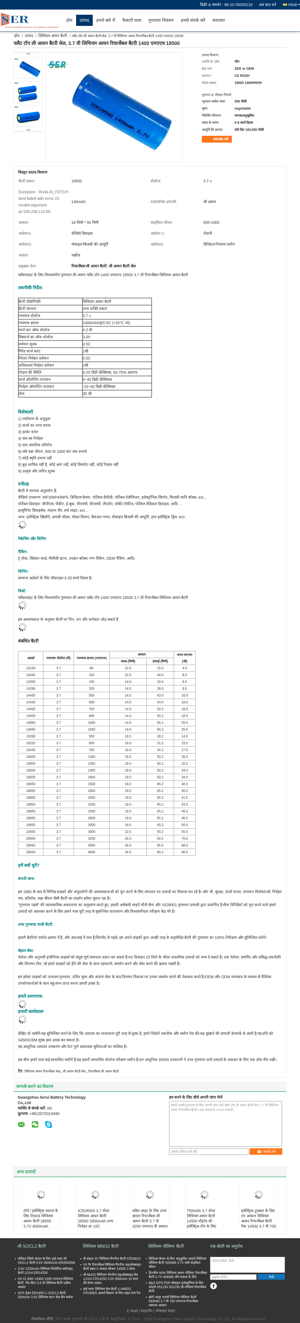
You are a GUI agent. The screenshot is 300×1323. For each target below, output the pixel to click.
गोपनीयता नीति (42, 1319)
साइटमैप (146, 1311)
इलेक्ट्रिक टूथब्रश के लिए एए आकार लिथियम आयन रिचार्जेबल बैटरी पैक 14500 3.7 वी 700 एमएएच (258, 1221)
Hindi (294, 4)
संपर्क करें (266, 1152)
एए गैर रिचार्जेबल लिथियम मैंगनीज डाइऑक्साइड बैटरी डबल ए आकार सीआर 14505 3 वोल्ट (112, 1267)
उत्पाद (84, 20)
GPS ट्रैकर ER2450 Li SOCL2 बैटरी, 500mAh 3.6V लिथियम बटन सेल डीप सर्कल (45, 1295)
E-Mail (132, 1311)
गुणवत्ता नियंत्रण (160, 20)
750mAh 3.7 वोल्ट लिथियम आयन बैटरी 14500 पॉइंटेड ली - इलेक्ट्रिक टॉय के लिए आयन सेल (202, 1221)
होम (69, 20)
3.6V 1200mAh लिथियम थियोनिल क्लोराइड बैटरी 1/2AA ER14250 (45, 1271)
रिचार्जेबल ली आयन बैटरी (103, 1071)
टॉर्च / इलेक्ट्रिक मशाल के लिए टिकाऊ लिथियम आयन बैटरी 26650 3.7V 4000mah (40, 1218)
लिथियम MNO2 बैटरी (101, 1246)
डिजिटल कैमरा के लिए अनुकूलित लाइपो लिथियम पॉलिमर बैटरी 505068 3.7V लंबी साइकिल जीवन (177, 1263)
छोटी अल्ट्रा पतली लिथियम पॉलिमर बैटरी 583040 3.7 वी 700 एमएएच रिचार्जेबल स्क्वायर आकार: (173, 1301)
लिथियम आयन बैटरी (52, 36)
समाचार (218, 20)
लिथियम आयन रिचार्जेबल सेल (42, 1071)
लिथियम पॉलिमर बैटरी (166, 1246)
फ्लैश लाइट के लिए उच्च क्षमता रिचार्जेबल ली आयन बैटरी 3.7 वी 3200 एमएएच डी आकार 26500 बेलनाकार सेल (150, 1221)
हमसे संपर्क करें (193, 20)
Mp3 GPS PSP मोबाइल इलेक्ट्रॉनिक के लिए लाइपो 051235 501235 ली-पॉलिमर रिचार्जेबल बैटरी (177, 1287)
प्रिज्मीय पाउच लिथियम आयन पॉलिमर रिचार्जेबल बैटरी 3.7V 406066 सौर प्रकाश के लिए (178, 1275)
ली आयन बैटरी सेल (74, 1071)
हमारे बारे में (105, 20)
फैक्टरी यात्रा (131, 20)
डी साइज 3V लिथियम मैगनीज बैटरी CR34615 (111, 1259)
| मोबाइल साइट (164, 1311)
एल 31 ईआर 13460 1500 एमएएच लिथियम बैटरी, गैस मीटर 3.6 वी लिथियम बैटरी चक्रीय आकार (45, 1283)
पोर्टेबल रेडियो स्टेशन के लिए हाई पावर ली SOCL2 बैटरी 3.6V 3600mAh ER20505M (46, 1261)
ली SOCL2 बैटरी (31, 1246)
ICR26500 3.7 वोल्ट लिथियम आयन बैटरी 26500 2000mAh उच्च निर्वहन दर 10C (95, 1218)
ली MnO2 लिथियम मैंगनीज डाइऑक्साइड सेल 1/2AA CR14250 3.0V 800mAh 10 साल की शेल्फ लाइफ (110, 1279)
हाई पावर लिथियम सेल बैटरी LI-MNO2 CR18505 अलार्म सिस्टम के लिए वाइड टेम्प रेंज (111, 1291)
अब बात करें (267, 4)
